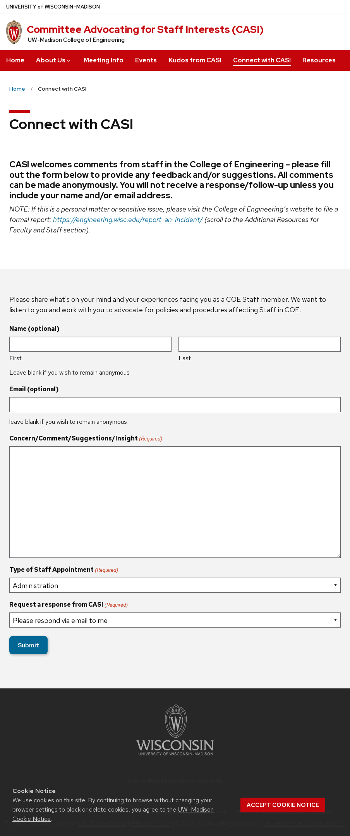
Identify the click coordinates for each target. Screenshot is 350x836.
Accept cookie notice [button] (283, 805)
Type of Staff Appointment (63, 570)
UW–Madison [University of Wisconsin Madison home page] (53, 6)
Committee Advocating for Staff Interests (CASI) (145, 29)
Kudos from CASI (195, 60)
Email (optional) (34, 389)
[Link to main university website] (175, 757)
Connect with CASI (262, 60)
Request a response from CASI (68, 604)
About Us (54, 60)
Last (184, 358)
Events (146, 60)
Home (15, 60)
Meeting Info (104, 60)
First (15, 358)
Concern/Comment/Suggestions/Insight (85, 438)
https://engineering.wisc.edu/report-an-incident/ (128, 219)
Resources (319, 60)
